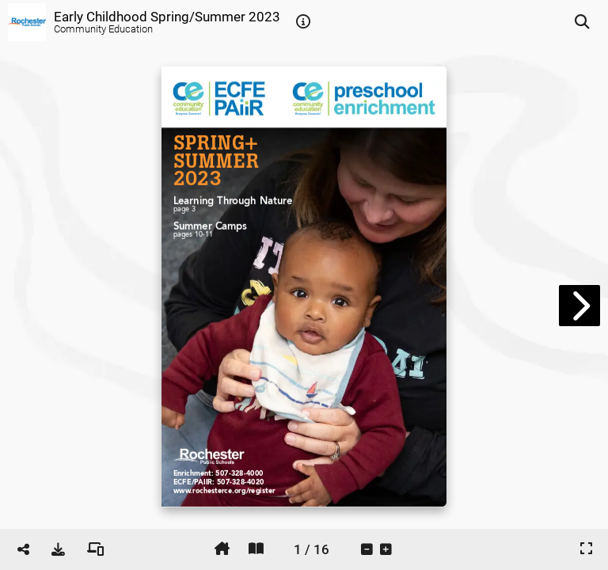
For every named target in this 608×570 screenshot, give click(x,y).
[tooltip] (303, 22)
